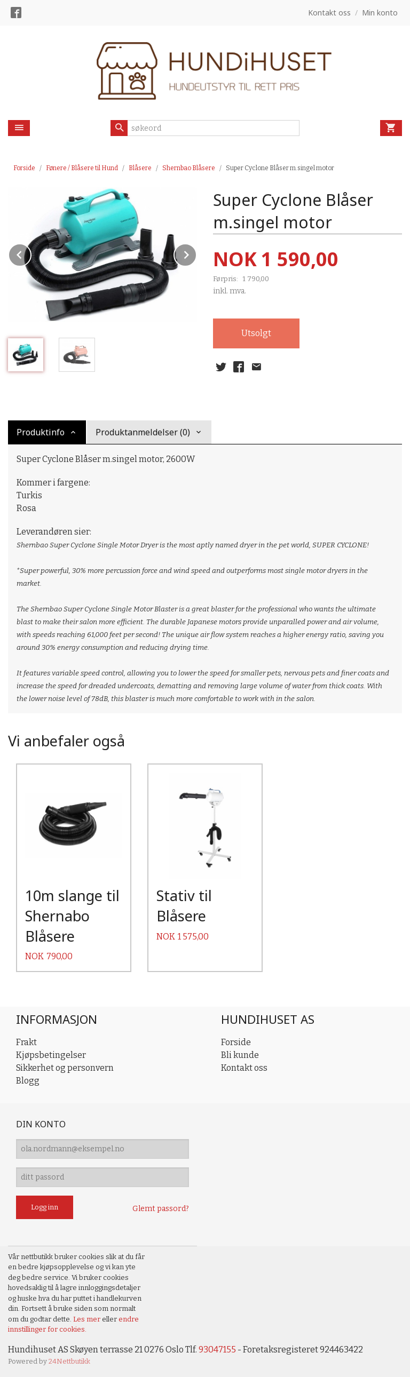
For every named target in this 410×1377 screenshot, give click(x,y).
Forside (24, 168)
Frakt (26, 1042)
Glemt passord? (160, 1208)
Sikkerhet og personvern (65, 1068)
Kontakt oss (244, 1068)
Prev (30, 253)
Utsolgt (256, 333)
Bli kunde (240, 1055)
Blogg (28, 1081)
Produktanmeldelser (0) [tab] (143, 432)
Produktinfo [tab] (41, 432)
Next (196, 253)
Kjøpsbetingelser (51, 1055)
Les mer (87, 1319)
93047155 (217, 1349)
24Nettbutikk (69, 1361)
